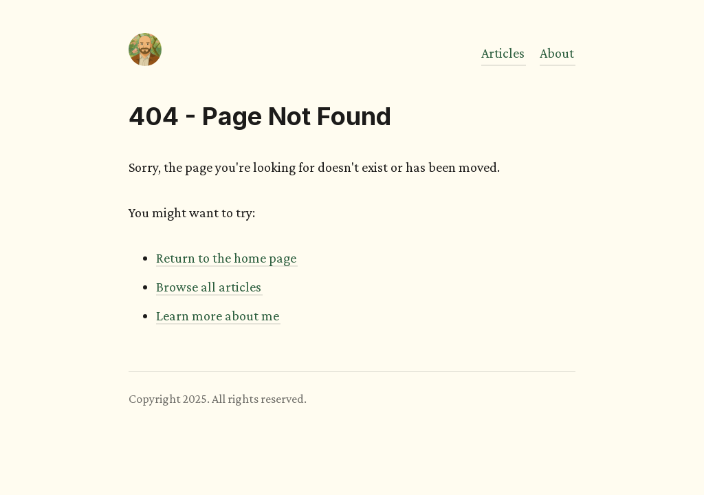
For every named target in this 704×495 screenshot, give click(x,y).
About (557, 52)
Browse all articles (208, 286)
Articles (503, 52)
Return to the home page (226, 257)
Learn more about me (217, 315)
